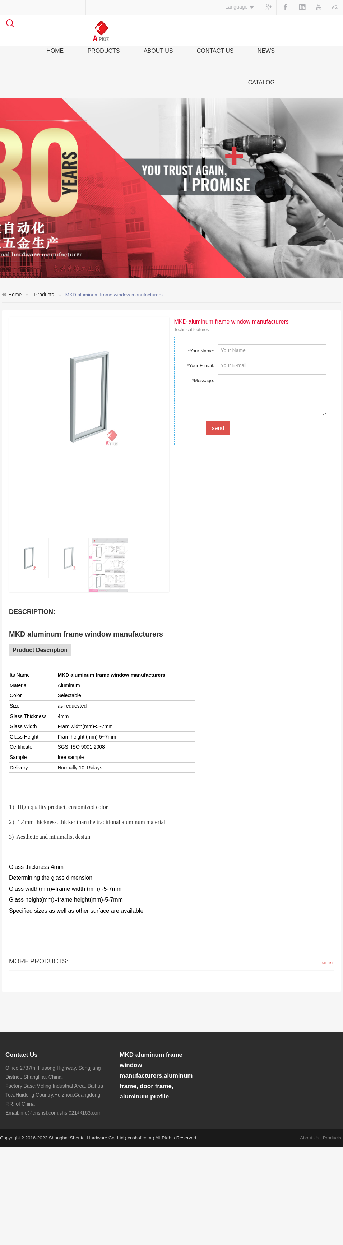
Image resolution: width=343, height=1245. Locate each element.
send (218, 428)
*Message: (203, 380)
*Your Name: (201, 350)
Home (15, 294)
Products (44, 294)
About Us (309, 1236)
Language (240, 7)
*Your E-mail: (200, 365)
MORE (327, 963)
